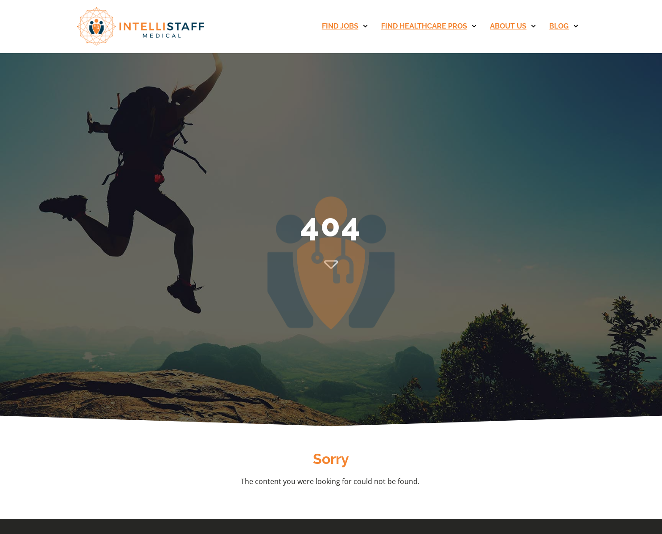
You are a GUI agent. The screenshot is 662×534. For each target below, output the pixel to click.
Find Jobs (345, 25)
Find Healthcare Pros (429, 25)
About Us (513, 25)
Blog (563, 25)
